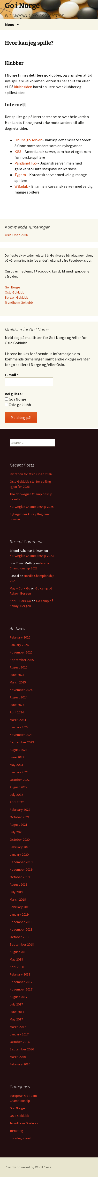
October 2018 (20, 937)
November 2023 (21, 734)
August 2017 (18, 997)
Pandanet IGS (26, 163)
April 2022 (17, 802)
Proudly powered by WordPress (28, 1167)
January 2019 (19, 914)
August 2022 (18, 787)
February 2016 (20, 1064)
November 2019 (21, 869)
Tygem (20, 174)
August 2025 (18, 667)
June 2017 (17, 1012)
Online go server (28, 139)
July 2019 (16, 892)
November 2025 (21, 652)
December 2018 (21, 922)
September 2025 (22, 660)
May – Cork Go (20, 588)
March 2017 (18, 1027)
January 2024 (19, 727)
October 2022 (20, 779)
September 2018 (22, 944)
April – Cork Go (20, 601)
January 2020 (19, 854)
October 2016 (20, 1042)
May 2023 (16, 764)
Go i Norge (12, 287)
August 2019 (18, 884)
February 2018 (20, 974)
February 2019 (20, 907)
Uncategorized (20, 1138)
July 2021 (16, 832)
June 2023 (17, 757)
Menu (9, 24)
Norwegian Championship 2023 (32, 555)
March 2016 (18, 1057)
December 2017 (21, 982)
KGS (18, 151)
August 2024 (18, 697)
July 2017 (16, 1004)
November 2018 (21, 929)
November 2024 (21, 690)
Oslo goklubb (18, 404)
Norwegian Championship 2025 (32, 506)
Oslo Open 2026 (16, 235)
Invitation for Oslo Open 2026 (31, 474)
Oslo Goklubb (14, 292)
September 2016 (22, 1049)
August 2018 (18, 952)
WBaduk (22, 186)
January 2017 (19, 1034)
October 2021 (20, 817)
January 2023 (19, 772)
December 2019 (21, 862)
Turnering (16, 1130)
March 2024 (18, 720)
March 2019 (18, 899)
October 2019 (20, 877)
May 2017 (16, 1019)
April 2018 (17, 967)
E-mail (12, 374)
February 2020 (20, 847)
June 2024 (17, 705)
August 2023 (18, 749)
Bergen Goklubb (16, 297)
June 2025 (17, 675)
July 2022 (16, 794)
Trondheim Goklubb (19, 302)
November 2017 (21, 989)
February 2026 (20, 637)
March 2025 (18, 682)
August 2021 (18, 824)
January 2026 (19, 645)
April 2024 (17, 712)
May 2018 (16, 959)
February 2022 (20, 809)
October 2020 (20, 839)
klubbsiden (23, 86)
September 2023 (22, 742)
